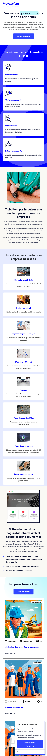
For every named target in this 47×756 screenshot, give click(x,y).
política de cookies (35, 735)
